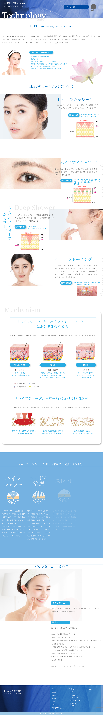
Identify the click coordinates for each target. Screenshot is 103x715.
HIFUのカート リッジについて (75, 696)
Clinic (54, 704)
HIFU (71, 692)
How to (54, 695)
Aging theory (56, 707)
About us (55, 692)
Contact (88, 689)
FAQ (53, 701)
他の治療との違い (75, 700)
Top (53, 689)
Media (54, 698)
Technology (73, 689)
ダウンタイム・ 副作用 (75, 705)
